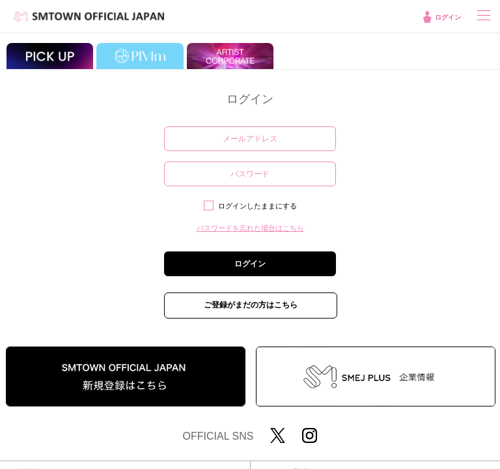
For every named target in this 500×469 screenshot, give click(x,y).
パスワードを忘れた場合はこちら (250, 228)
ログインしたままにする (257, 206)
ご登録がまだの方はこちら (251, 304)
